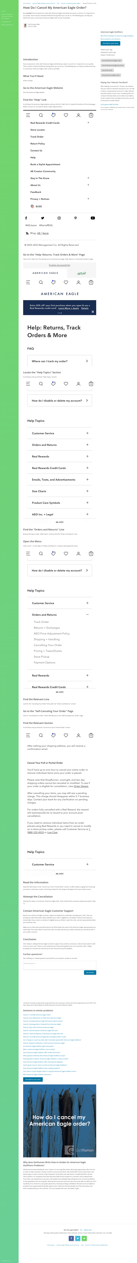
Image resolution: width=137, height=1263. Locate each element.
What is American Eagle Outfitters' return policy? (39, 1049)
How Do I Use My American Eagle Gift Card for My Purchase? (43, 1021)
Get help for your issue (33, 1079)
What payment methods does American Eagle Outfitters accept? (44, 1056)
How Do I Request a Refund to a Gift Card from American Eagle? (44, 1043)
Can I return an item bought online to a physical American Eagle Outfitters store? (49, 1071)
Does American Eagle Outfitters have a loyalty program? (41, 1068)
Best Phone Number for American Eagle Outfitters (117, 36)
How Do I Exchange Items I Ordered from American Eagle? (42, 1024)
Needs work (88, 1230)
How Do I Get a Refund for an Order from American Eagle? (42, 1018)
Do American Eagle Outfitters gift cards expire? (38, 1046)
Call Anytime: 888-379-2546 (109, 104)
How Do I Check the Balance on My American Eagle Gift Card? (43, 1034)
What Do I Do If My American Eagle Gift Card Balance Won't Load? (44, 1037)
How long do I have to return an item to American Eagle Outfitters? (45, 1065)
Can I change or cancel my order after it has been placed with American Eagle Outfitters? (52, 1040)
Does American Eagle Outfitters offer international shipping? (43, 1062)
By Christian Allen (34, 24)
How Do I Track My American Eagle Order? (37, 1015)
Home (3, 11)
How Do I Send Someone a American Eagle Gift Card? (40, 1030)
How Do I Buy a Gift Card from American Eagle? (38, 1027)
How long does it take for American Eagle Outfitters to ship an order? (45, 1059)
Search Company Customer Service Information (7, 16)
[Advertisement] (59, 42)
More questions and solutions (110, 39)
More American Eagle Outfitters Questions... (37, 1074)
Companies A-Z (6, 22)
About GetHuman (7, 25)
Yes (81, 1230)
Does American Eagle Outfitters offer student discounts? (41, 1052)
